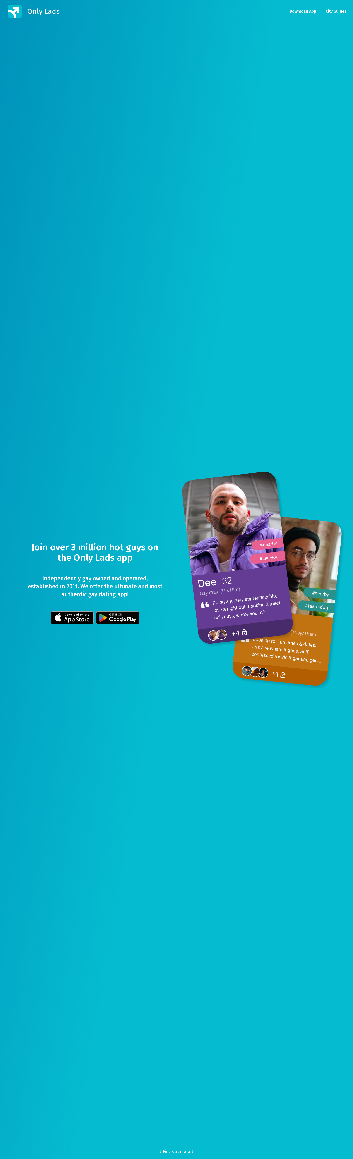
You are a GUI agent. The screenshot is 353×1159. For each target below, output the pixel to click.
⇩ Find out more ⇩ (176, 1151)
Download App (303, 11)
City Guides (336, 11)
